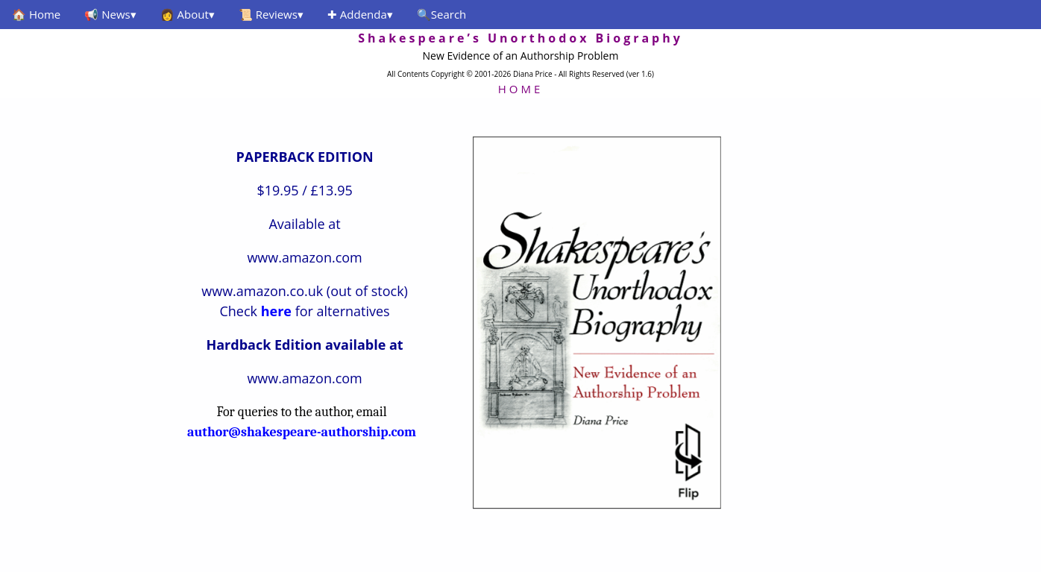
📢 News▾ (110, 14)
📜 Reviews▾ (271, 14)
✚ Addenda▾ (360, 14)
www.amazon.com (304, 257)
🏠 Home (36, 14)
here (276, 311)
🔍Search (442, 14)
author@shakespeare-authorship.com (301, 432)
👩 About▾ (187, 14)
